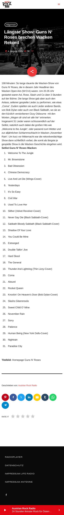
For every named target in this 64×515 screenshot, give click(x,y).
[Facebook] (6, 495)
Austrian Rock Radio (27, 385)
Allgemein (11, 24)
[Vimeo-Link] (6, 4)
